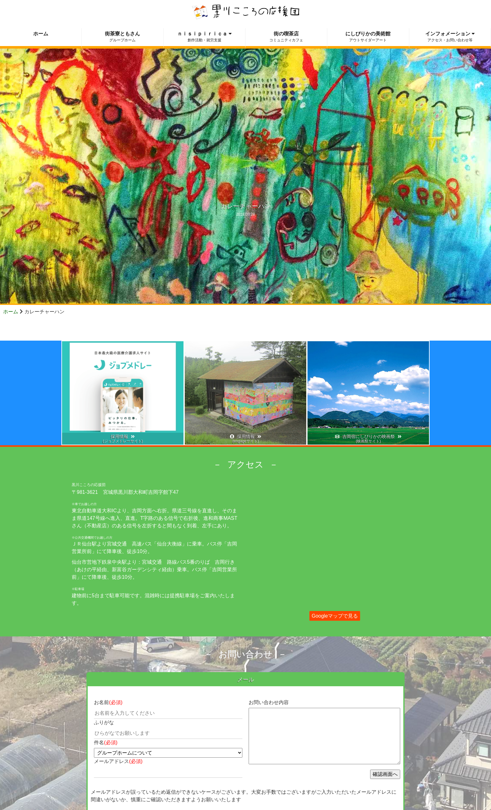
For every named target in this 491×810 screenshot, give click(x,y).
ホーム (10, 311)
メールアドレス (118, 761)
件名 (105, 742)
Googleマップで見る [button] (335, 616)
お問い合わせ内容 (269, 702)
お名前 (108, 702)
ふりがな (104, 722)
